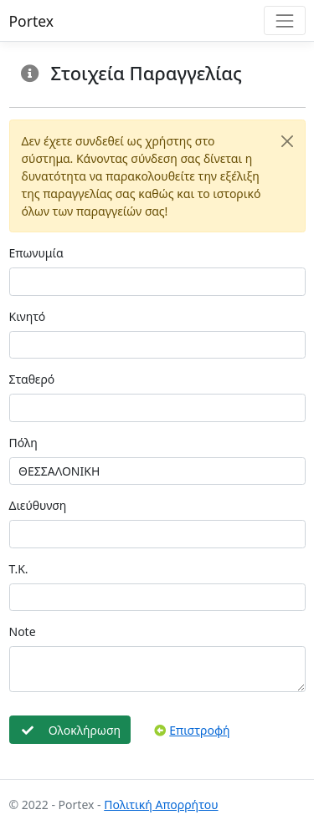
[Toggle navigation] (284, 20)
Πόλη (23, 443)
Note (22, 631)
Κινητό (27, 316)
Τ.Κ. (18, 569)
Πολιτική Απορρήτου (161, 804)
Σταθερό (32, 379)
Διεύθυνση (38, 505)
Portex (31, 21)
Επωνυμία (36, 253)
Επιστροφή (191, 730)
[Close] (287, 140)
